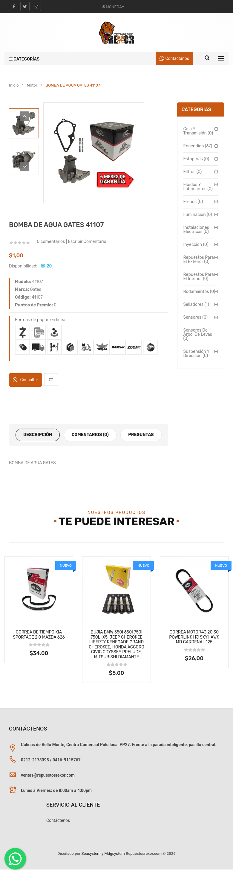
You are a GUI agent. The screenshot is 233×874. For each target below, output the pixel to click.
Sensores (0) (195, 317)
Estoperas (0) (196, 158)
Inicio (14, 85)
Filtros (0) (192, 171)
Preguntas (141, 434)
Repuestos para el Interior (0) (198, 276)
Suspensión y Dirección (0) (196, 353)
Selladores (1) (196, 304)
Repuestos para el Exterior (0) (198, 259)
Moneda (113, 6)
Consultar (25, 379)
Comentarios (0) (90, 434)
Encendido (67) (197, 146)
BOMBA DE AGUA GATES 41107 (72, 85)
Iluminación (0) (197, 214)
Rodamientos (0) (199, 291)
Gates (35, 289)
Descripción (37, 434)
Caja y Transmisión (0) (198, 131)
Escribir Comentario (87, 241)
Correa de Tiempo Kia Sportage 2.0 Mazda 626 (39, 635)
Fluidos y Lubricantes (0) (198, 186)
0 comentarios (51, 241)
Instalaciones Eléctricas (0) (196, 229)
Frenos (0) (193, 201)
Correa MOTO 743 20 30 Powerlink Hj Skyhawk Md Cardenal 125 (194, 637)
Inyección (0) (196, 244)
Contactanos (174, 58)
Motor (32, 85)
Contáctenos (58, 820)
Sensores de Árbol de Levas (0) (197, 334)
